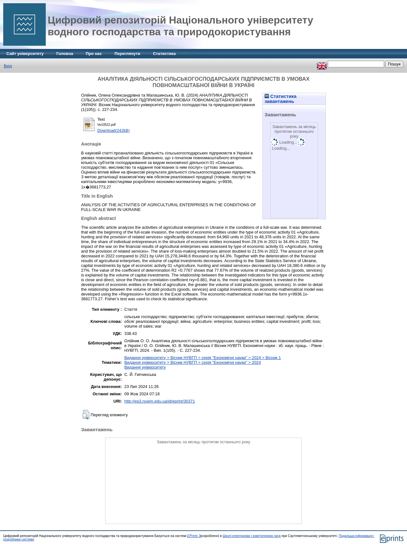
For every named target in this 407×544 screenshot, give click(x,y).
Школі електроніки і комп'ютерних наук (252, 536)
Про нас (94, 53)
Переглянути (127, 53)
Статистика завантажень (280, 99)
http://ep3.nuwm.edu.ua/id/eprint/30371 (159, 401)
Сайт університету (25, 53)
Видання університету (145, 367)
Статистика (164, 53)
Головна (64, 53)
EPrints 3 (194, 536)
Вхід (8, 66)
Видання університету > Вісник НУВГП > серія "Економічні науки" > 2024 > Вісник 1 (202, 357)
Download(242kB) (113, 130)
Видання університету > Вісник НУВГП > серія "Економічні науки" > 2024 (192, 362)
